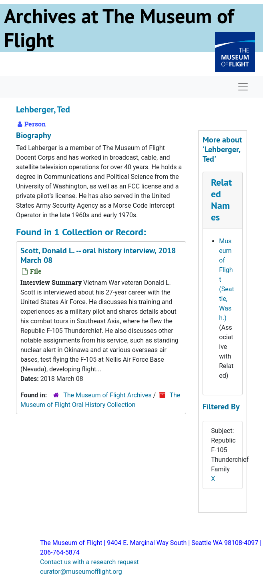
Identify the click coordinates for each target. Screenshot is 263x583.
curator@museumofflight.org (81, 571)
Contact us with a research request (89, 562)
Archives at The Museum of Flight (119, 28)
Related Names (221, 199)
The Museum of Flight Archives (107, 395)
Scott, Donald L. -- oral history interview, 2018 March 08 (98, 255)
